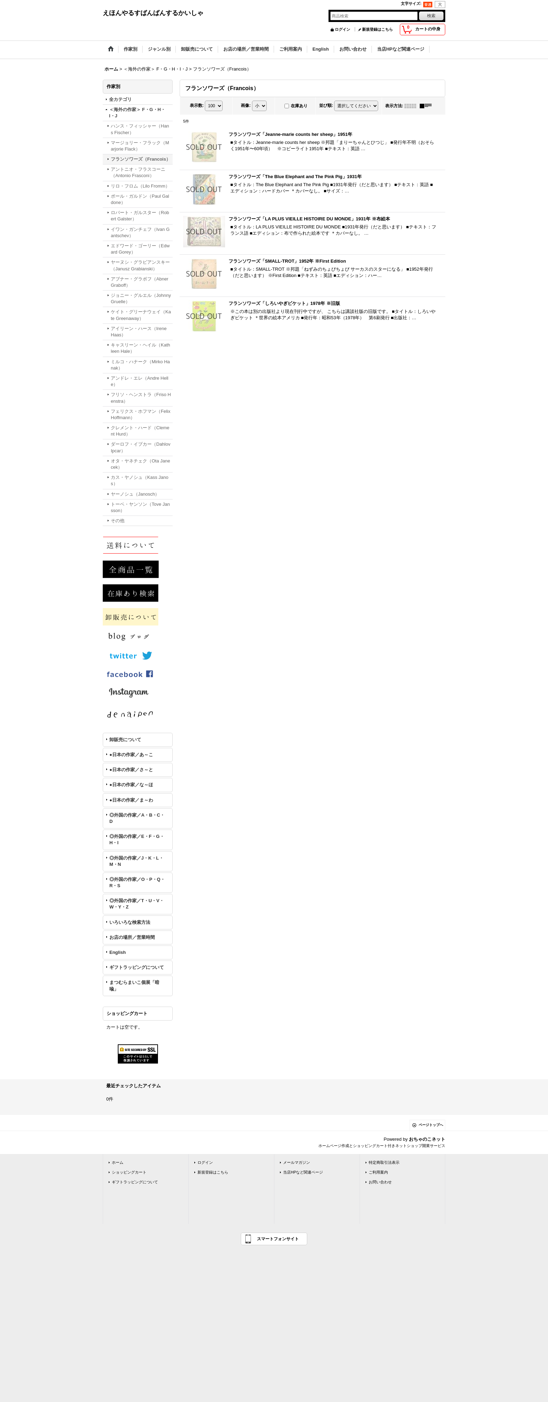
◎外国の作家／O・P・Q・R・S (137, 882)
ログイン (342, 29)
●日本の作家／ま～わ (131, 800)
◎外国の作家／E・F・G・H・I (136, 839)
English (117, 952)
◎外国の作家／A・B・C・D (137, 818)
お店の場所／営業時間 (132, 937)
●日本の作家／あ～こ (131, 754)
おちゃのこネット (427, 1139)
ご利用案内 (378, 1172)
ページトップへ (431, 1125)
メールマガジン (296, 1162)
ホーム (117, 1162)
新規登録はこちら (377, 29)
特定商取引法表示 (384, 1162)
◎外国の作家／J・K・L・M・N (136, 861)
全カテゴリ (120, 99)
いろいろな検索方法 (129, 922)
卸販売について (125, 739)
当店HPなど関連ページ (303, 1172)
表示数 (197, 105)
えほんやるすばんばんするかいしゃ (153, 12)
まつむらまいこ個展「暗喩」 (134, 985)
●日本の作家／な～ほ (131, 784)
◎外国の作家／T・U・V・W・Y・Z (136, 904)
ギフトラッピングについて (136, 967)
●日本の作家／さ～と (131, 769)
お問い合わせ (380, 1182)
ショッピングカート (129, 1172)
